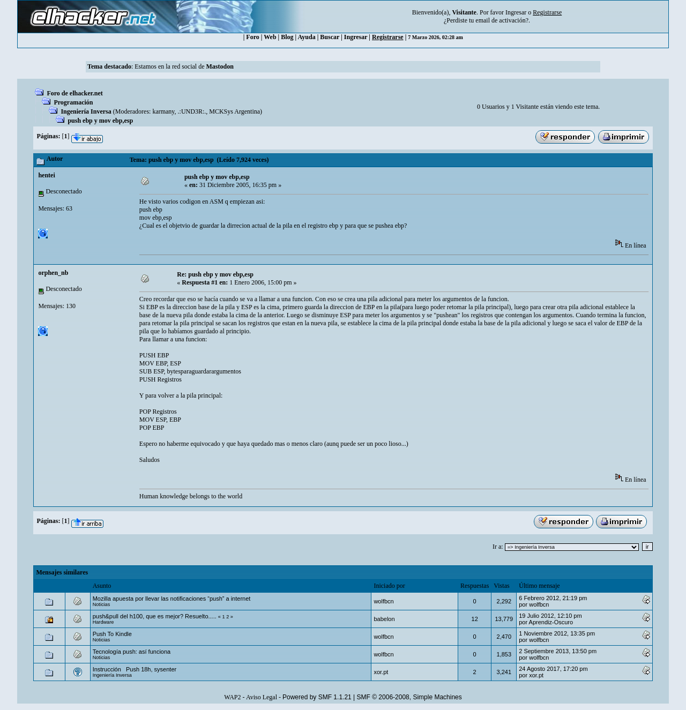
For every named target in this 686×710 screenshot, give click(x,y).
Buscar (329, 37)
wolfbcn (383, 601)
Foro (252, 37)
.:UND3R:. (192, 111)
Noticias (101, 604)
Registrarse (388, 37)
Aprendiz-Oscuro (551, 622)
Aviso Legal (261, 697)
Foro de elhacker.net (74, 93)
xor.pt (381, 672)
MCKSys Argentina (234, 111)
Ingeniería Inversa (86, 111)
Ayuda (307, 37)
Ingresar (515, 12)
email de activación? (501, 20)
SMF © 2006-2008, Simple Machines (409, 697)
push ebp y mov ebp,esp (100, 120)
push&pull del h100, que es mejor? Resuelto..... (155, 616)
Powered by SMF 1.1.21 (317, 697)
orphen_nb (53, 272)
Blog (287, 37)
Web (270, 37)
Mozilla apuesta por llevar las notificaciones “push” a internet (172, 598)
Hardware (103, 622)
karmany (163, 111)
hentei (46, 175)
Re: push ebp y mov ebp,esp (215, 274)
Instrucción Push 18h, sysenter (135, 669)
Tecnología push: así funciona (132, 651)
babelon (384, 619)
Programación (73, 102)
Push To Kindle (112, 634)
